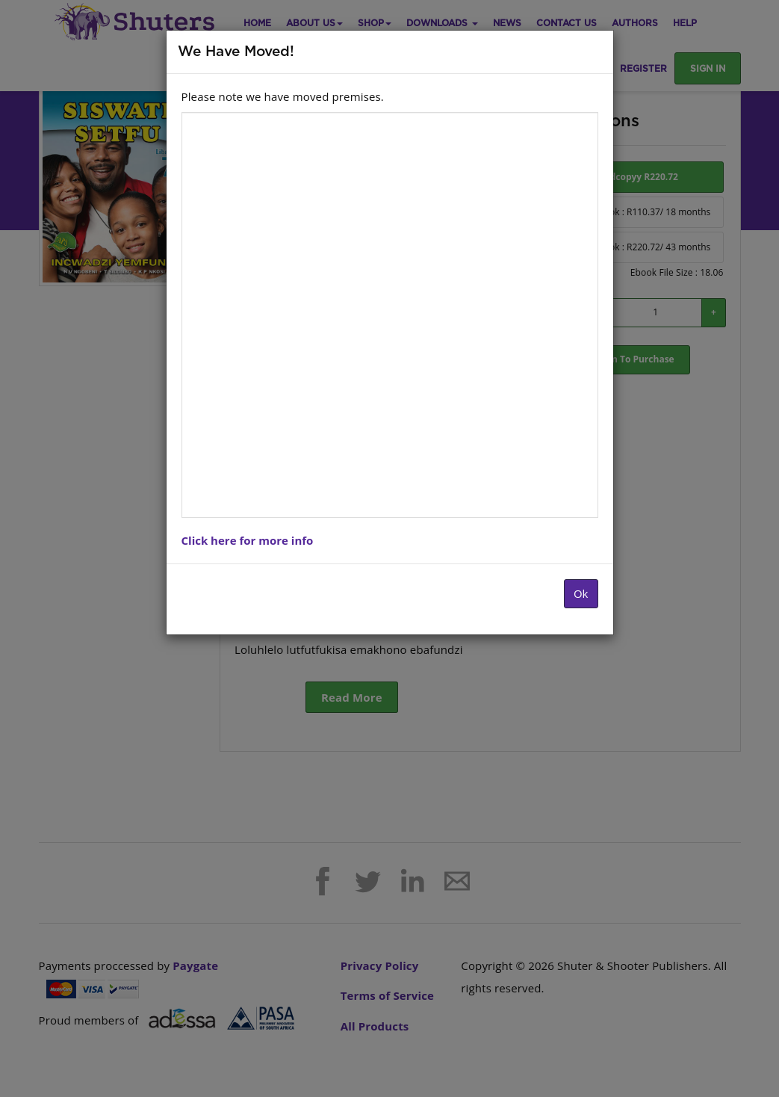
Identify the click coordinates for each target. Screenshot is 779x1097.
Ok (581, 593)
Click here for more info (247, 540)
